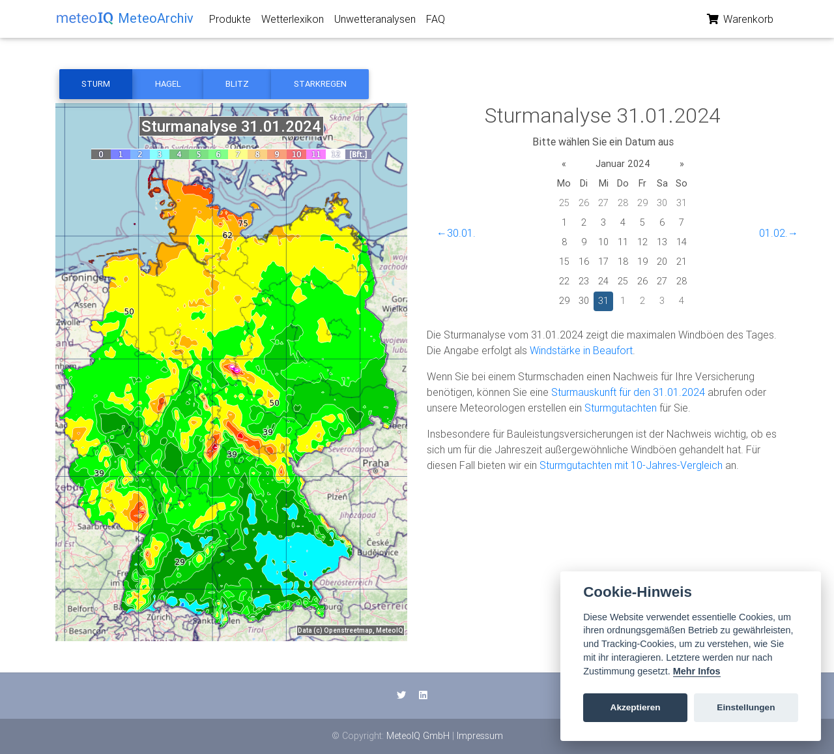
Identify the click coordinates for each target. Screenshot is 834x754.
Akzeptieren (636, 707)
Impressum (480, 736)
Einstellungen (746, 707)
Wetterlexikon (292, 21)
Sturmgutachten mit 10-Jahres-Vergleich (631, 465)
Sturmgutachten (620, 407)
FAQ (435, 21)
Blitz (237, 83)
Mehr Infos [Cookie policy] (697, 671)
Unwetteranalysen (375, 21)
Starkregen (320, 83)
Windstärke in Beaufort (581, 350)
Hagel (168, 83)
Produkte (230, 21)
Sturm (95, 83)
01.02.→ (778, 232)
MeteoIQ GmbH (418, 736)
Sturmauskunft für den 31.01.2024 (628, 392)
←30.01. (456, 232)
